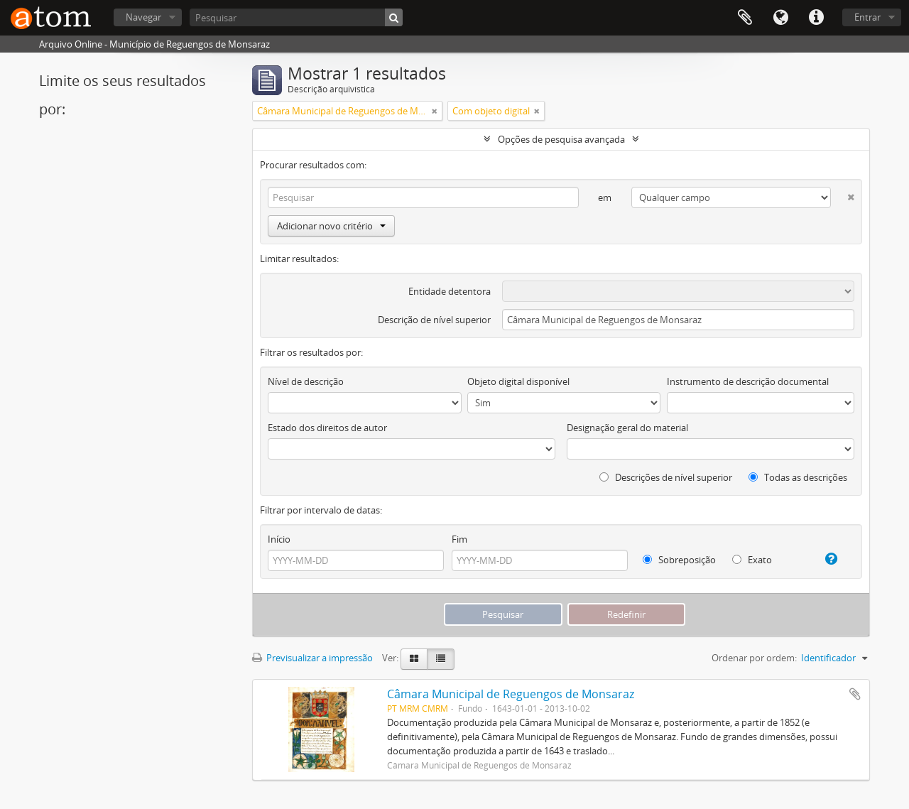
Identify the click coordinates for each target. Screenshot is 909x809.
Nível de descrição (306, 381)
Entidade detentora (449, 291)
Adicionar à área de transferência (855, 694)
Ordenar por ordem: (754, 657)
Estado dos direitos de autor (327, 427)
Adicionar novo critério (331, 225)
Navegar (143, 17)
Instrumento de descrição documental (748, 381)
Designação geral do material (627, 427)
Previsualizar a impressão (312, 657)
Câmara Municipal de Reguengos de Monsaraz (510, 694)
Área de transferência (745, 18)
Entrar (867, 17)
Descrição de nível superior (434, 319)
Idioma (780, 18)
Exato (752, 559)
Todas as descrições (798, 477)
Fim (459, 539)
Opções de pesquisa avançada (561, 139)
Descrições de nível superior (665, 477)
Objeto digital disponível (518, 381)
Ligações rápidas (816, 18)
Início (279, 539)
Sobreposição (679, 559)
